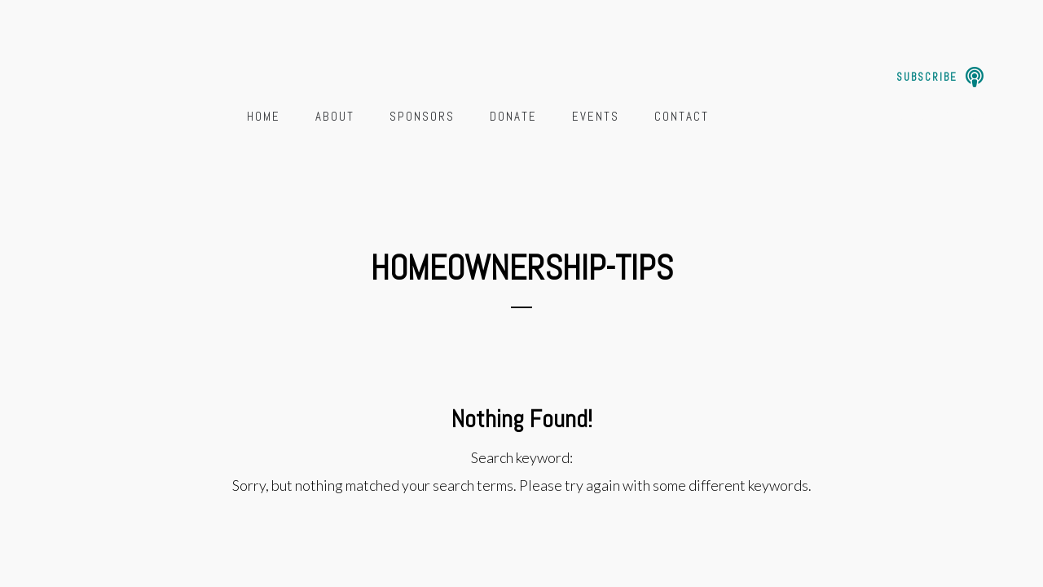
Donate (513, 116)
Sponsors (422, 116)
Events (595, 116)
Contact (681, 116)
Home (263, 116)
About (334, 116)
